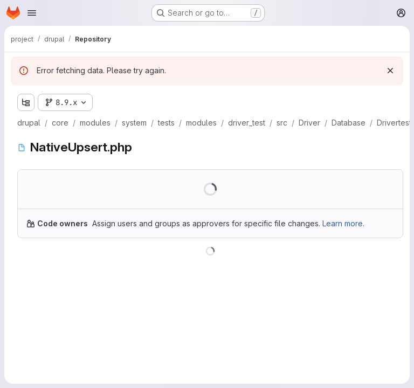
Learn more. (343, 223)
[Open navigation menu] (31, 13)
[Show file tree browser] (25, 102)
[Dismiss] (390, 70)
